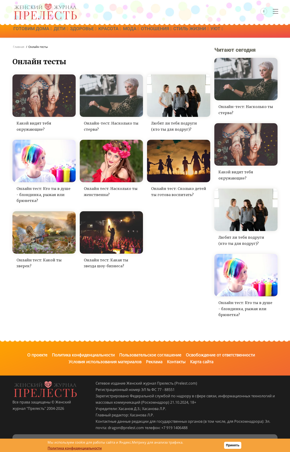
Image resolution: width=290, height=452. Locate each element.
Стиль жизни (209, 31)
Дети (65, 31)
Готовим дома (34, 31)
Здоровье (90, 31)
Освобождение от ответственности (220, 355)
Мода (143, 31)
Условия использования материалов (105, 361)
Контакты (176, 361)
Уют (238, 31)
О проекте (37, 355)
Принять (232, 445)
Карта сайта (201, 361)
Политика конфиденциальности (83, 355)
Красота (119, 31)
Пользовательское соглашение (150, 355)
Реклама (154, 361)
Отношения (171, 31)
